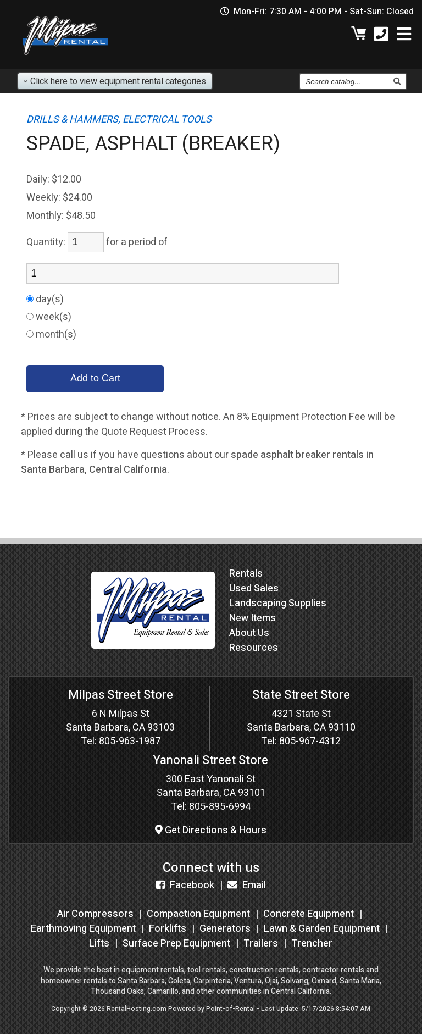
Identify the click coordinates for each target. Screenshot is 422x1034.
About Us (249, 633)
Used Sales (254, 588)
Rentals (246, 573)
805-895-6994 (220, 806)
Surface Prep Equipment (176, 943)
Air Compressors (95, 913)
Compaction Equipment (198, 913)
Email (246, 885)
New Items (252, 618)
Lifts (99, 943)
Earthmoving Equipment (83, 928)
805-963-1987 (129, 741)
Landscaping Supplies (277, 603)
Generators (225, 928)
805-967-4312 (310, 741)
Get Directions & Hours (210, 830)
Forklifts (167, 928)
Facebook (185, 885)
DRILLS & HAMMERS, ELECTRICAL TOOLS (119, 119)
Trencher (311, 943)
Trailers (260, 943)
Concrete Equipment (308, 913)
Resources (253, 647)
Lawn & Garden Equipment (322, 928)
